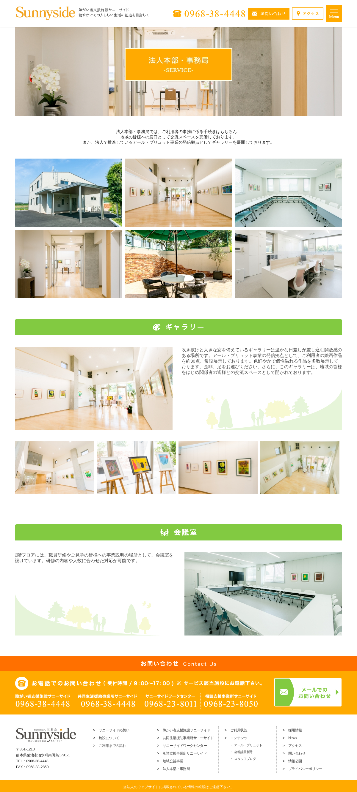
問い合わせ (296, 753)
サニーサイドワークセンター (185, 746)
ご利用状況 (238, 730)
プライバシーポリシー (305, 769)
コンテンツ (238, 738)
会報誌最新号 (243, 752)
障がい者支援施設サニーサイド (186, 730)
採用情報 (295, 730)
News (292, 738)
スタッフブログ (245, 759)
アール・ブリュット (248, 745)
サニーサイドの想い (114, 730)
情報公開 (295, 761)
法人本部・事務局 (176, 769)
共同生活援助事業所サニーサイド (188, 738)
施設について (109, 738)
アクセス (295, 746)
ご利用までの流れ (112, 746)
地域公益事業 (173, 761)
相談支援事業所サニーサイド (185, 753)
